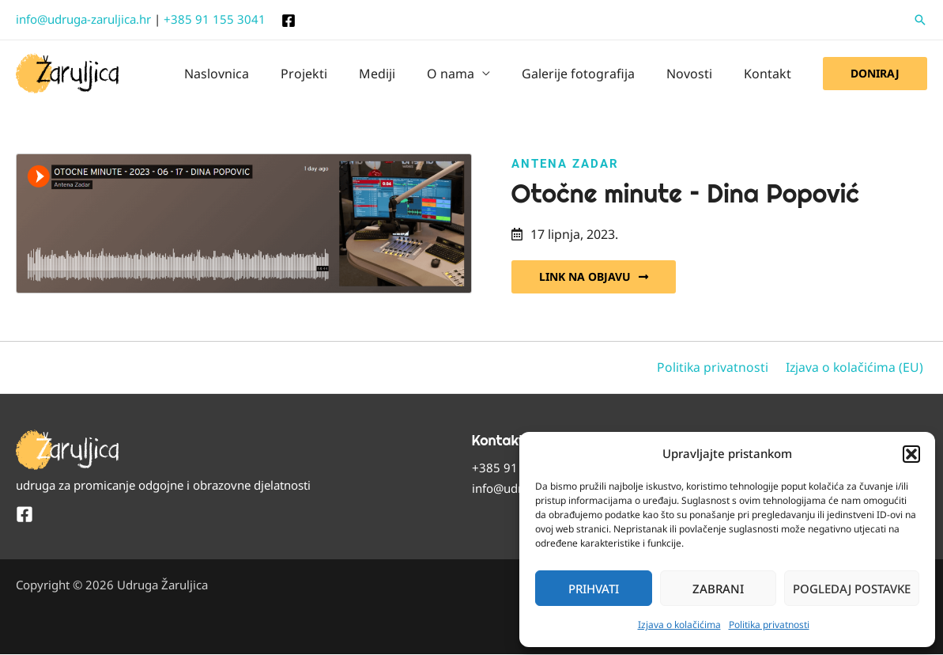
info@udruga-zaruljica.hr (83, 19)
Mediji (405, 73)
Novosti (699, 73)
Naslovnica (257, 73)
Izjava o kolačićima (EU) (857, 368)
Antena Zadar (565, 164)
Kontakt (770, 73)
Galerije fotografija (594, 73)
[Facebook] (288, 20)
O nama (472, 73)
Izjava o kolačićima (679, 624)
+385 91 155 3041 (215, 19)
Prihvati (593, 588)
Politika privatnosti (769, 624)
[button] (911, 454)
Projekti (338, 73)
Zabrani (718, 588)
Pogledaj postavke (852, 588)
